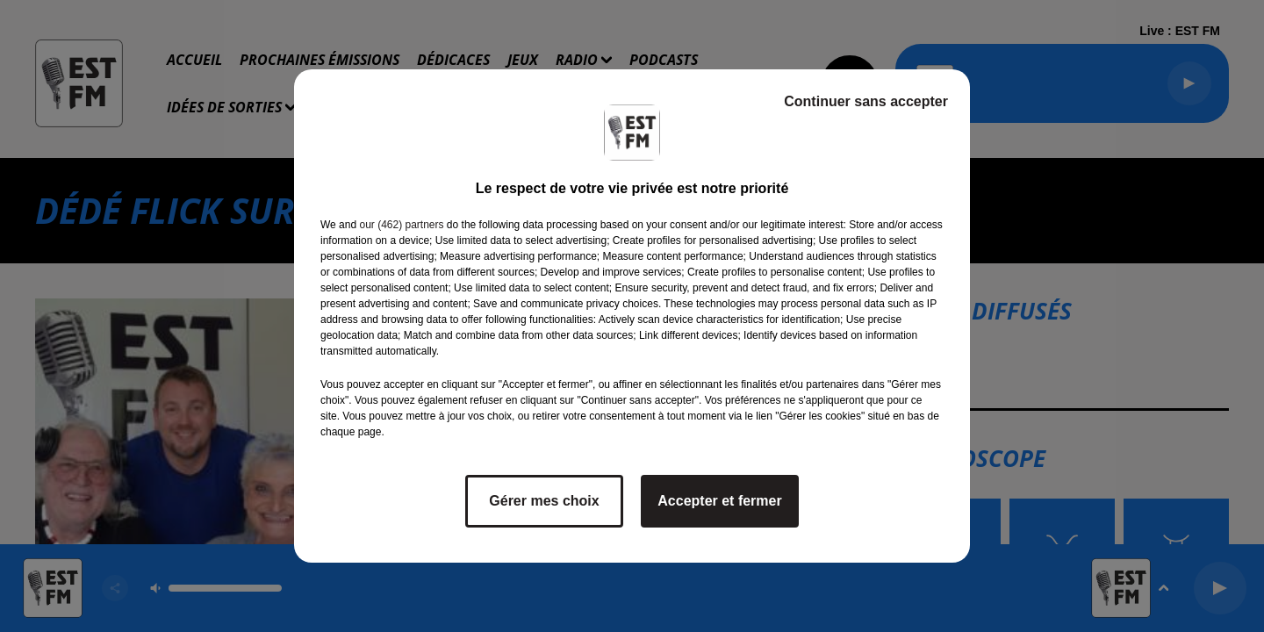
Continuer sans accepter (866, 101)
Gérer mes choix (544, 500)
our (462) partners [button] (401, 225)
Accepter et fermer (719, 500)
